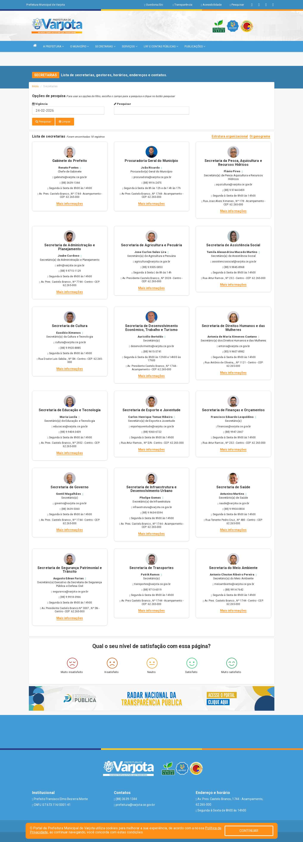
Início (35, 86)
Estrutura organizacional (230, 135)
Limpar (65, 121)
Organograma (260, 135)
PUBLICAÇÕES (195, 46)
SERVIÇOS (129, 46)
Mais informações (69, 203)
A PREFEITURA (53, 46)
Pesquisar (122, 103)
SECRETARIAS (105, 46)
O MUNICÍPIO (79, 46)
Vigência (40, 103)
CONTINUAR (248, 831)
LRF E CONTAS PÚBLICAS (161, 46)
